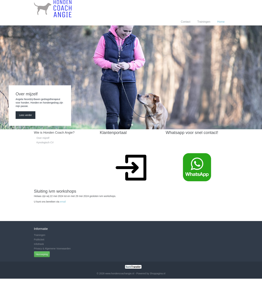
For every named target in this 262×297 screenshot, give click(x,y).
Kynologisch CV (45, 142)
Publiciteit (39, 239)
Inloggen (197, 8)
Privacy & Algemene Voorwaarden (52, 248)
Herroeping (42, 254)
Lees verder (25, 115)
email (63, 201)
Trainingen (203, 21)
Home (221, 21)
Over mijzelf (43, 138)
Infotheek (39, 244)
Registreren (213, 8)
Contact (185, 21)
